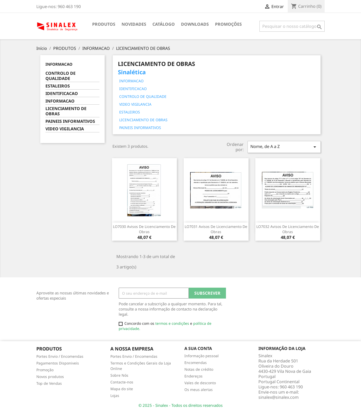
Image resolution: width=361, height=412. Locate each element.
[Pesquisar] (292, 26)
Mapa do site (121, 388)
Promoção (45, 369)
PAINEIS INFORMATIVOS (70, 121)
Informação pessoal (201, 355)
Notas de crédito (198, 369)
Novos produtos (50, 376)
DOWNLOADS (195, 24)
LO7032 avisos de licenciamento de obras (287, 229)
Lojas (114, 395)
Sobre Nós (119, 375)
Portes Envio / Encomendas (59, 356)
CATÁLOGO (163, 24)
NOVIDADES (134, 24)
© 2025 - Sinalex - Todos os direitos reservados (180, 405)
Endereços (193, 376)
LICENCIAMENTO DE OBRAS (65, 111)
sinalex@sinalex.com (278, 397)
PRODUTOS (103, 24)
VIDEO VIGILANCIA (64, 129)
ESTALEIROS (57, 86)
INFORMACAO (58, 64)
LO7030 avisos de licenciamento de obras (144, 229)
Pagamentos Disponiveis (57, 363)
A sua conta (198, 348)
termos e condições (172, 323)
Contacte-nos (121, 382)
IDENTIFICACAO (61, 93)
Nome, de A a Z (284, 147)
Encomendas (195, 362)
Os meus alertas (198, 389)
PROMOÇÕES (228, 24)
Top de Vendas (49, 383)
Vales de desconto (200, 382)
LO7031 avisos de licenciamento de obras (216, 229)
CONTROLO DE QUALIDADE (60, 76)
